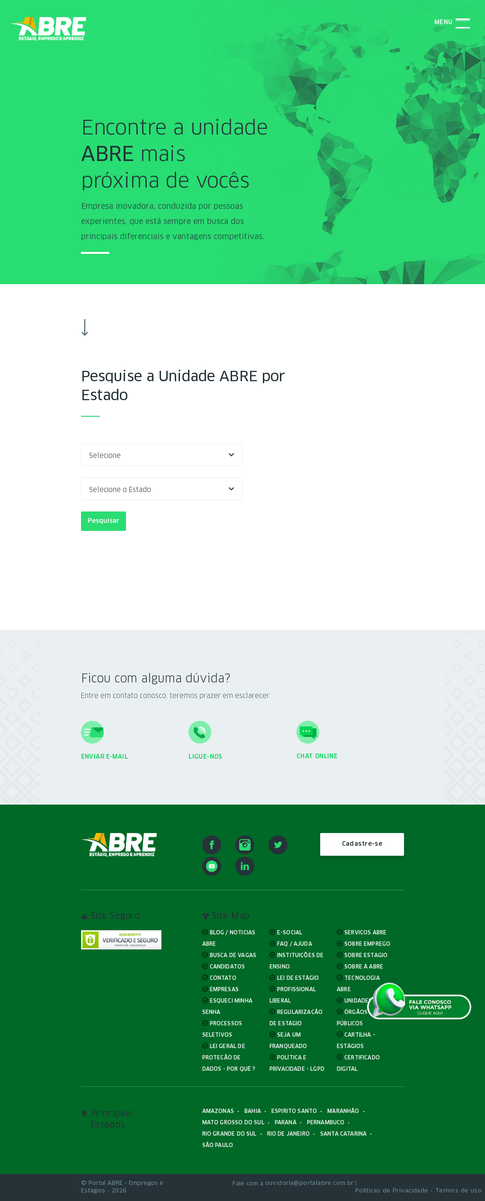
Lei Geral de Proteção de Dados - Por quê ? (229, 1058)
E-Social (289, 932)
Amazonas (218, 1111)
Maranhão (343, 1111)
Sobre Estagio (365, 955)
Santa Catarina (343, 1134)
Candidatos (227, 966)
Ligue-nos (206, 757)
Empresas (224, 989)
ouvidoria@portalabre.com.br (309, 1183)
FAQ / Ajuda (294, 944)
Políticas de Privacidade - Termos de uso (418, 1191)
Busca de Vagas (233, 955)
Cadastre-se (362, 844)
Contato (223, 978)
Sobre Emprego (367, 944)
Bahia (252, 1111)
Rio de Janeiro (288, 1134)
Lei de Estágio (298, 978)
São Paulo (218, 1145)
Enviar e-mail (104, 757)
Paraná (285, 1122)
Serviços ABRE (365, 932)
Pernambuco (326, 1122)
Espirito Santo (294, 1111)
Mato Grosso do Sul (233, 1122)
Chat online (317, 756)
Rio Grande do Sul (229, 1134)
